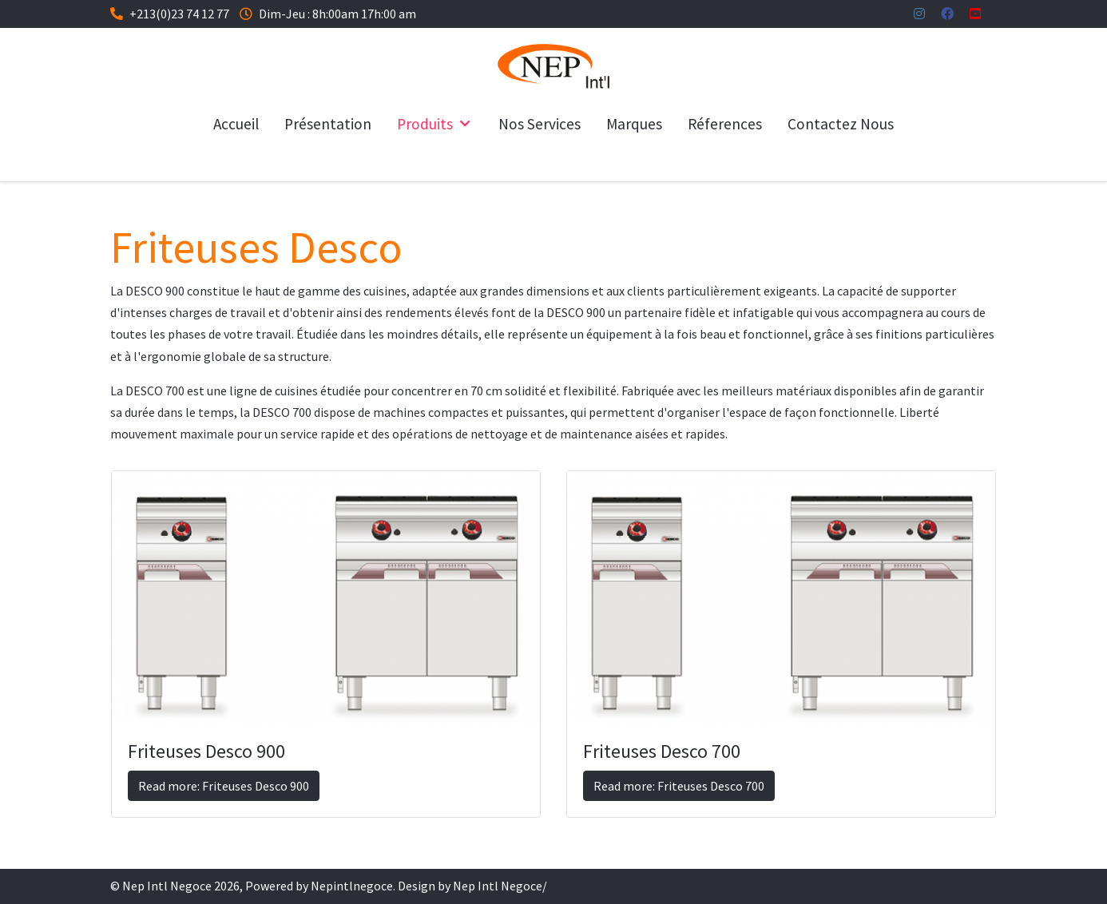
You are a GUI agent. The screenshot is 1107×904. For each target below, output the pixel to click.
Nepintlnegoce (352, 886)
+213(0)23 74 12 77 (179, 14)
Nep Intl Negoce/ (500, 886)
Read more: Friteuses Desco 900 (223, 786)
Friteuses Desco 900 (206, 751)
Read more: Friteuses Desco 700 (678, 786)
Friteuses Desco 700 (661, 751)
